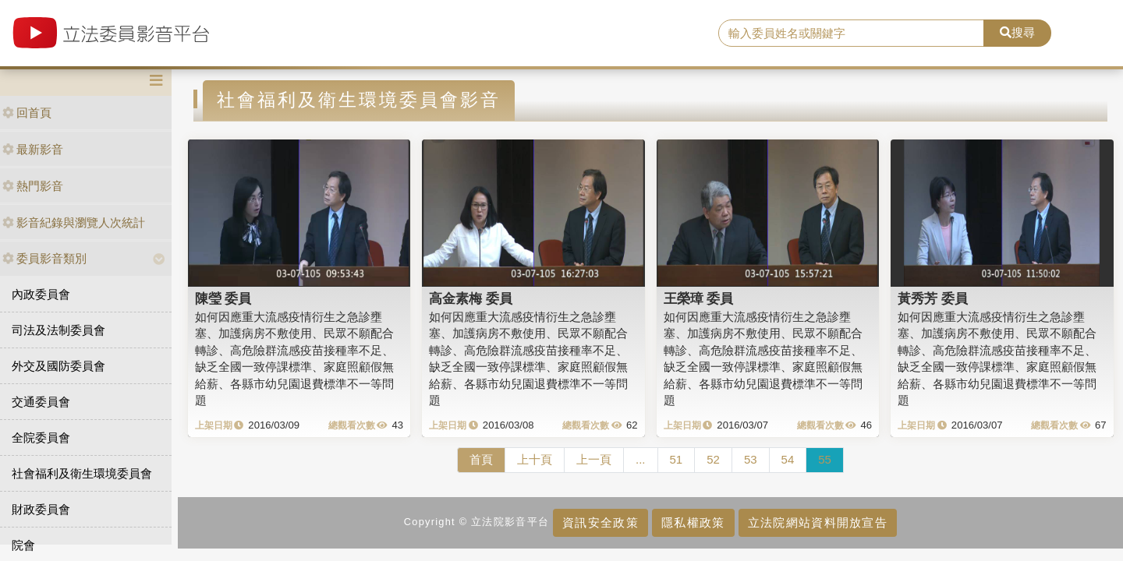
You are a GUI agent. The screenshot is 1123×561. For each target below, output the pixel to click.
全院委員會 (41, 437)
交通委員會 (41, 401)
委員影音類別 (44, 258)
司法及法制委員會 (58, 330)
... (641, 459)
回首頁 (26, 112)
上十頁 (534, 459)
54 (788, 459)
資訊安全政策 (600, 522)
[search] (851, 33)
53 (750, 459)
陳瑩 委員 (223, 298)
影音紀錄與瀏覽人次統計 (73, 222)
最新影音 (32, 149)
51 (676, 459)
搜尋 (1017, 32)
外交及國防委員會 (58, 365)
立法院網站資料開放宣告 (817, 522)
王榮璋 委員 (699, 298)
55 (824, 459)
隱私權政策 (692, 522)
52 (713, 459)
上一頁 (593, 459)
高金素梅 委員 (470, 298)
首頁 (481, 459)
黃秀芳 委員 (933, 298)
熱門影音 (32, 185)
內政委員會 (41, 294)
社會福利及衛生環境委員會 (82, 473)
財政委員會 (41, 509)
